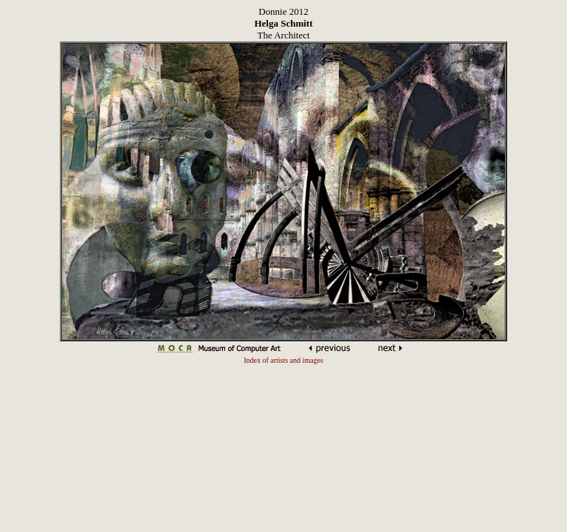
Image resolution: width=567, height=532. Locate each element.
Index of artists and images (283, 360)
